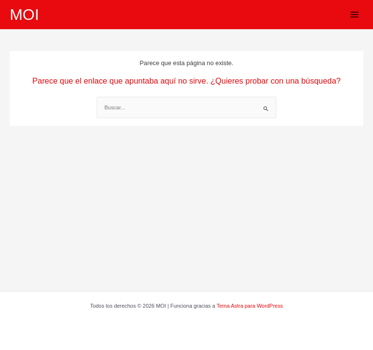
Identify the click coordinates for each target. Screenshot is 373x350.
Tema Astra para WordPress (250, 306)
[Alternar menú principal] (354, 14)
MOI (24, 14)
